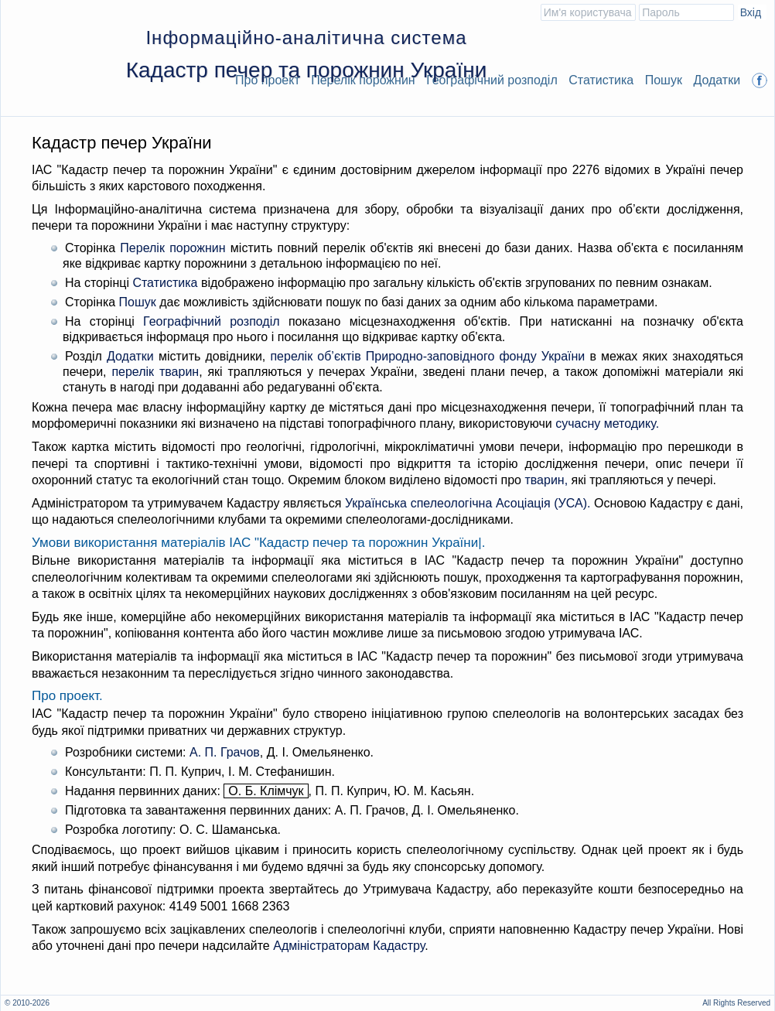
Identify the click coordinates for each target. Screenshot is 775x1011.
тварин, (546, 480)
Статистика (600, 80)
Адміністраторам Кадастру (349, 945)
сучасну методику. (607, 423)
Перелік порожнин (172, 247)
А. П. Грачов (224, 752)
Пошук (663, 80)
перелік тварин (155, 371)
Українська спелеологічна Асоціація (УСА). (468, 503)
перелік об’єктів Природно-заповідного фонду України (427, 356)
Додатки (716, 80)
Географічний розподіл (492, 80)
